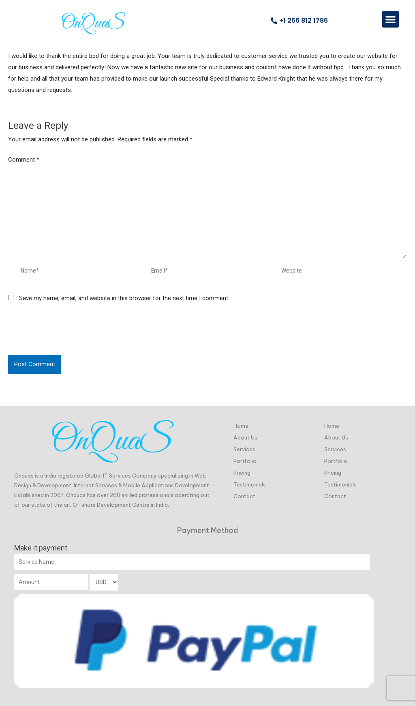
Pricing (241, 470)
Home (240, 423)
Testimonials (249, 481)
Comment (23, 159)
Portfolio (245, 458)
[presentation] (69, 343)
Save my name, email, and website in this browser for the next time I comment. (124, 307)
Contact (244, 493)
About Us (245, 434)
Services (244, 446)
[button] (390, 19)
